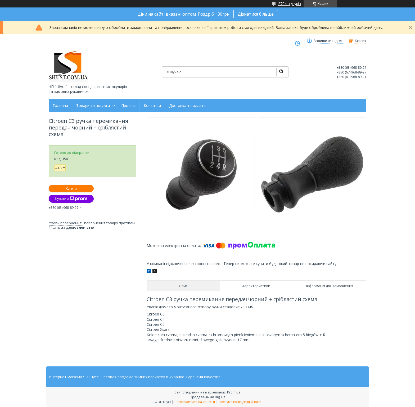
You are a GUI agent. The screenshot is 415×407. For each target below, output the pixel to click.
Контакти (152, 105)
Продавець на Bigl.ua (207, 397)
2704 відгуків (289, 3)
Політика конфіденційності (240, 402)
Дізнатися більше (256, 14)
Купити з (71, 198)
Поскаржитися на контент (194, 402)
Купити (71, 188)
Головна (60, 105)
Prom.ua (234, 392)
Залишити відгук (328, 40)
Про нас (128, 105)
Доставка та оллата (187, 105)
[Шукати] (281, 72)
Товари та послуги (93, 105)
